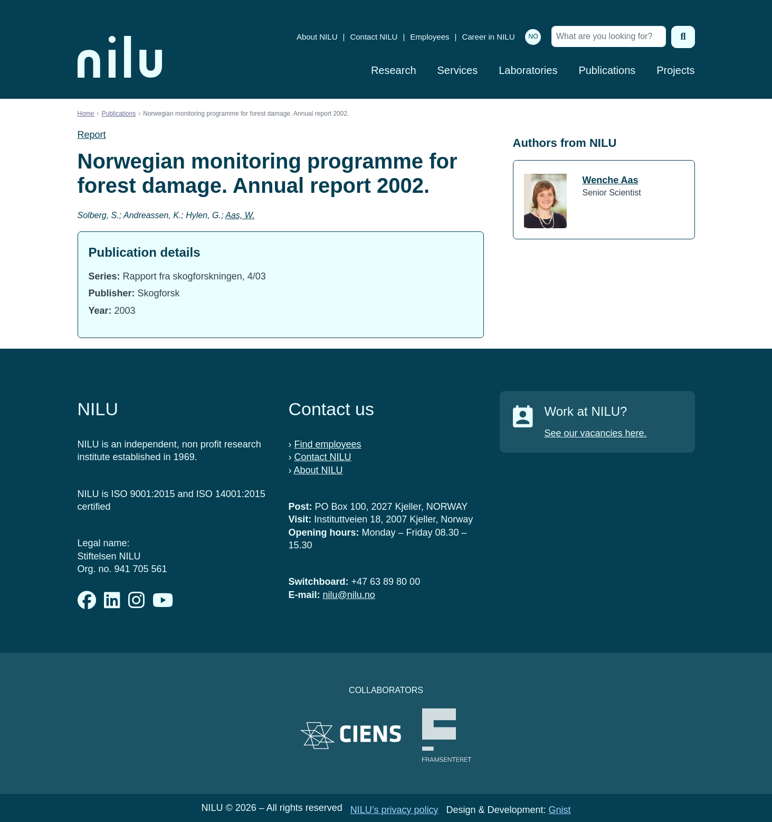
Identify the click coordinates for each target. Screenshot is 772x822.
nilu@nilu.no (349, 595)
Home (86, 113)
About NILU (317, 36)
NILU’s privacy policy (394, 810)
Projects (675, 70)
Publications (606, 70)
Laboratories (528, 70)
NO (533, 36)
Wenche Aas (610, 180)
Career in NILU (488, 36)
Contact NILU (373, 36)
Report (92, 134)
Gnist (560, 810)
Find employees (327, 444)
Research (393, 70)
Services (457, 70)
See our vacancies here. (596, 433)
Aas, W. (239, 215)
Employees (429, 36)
